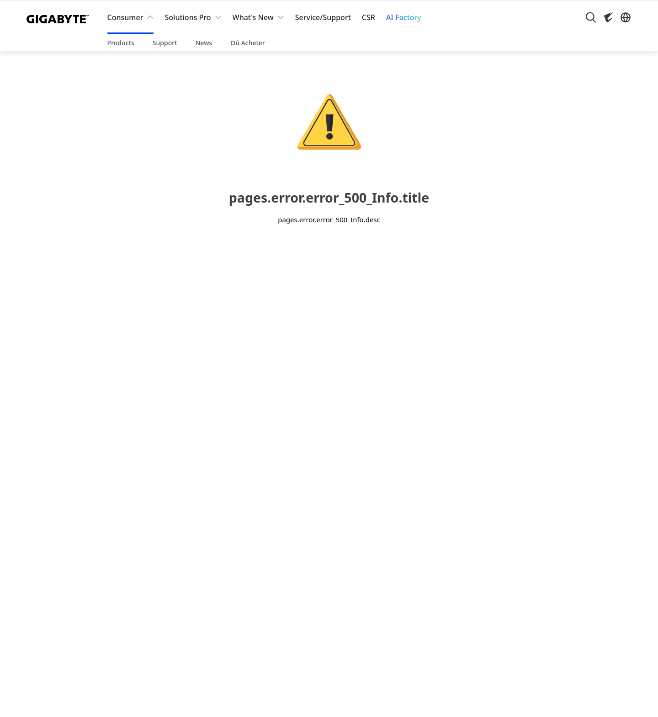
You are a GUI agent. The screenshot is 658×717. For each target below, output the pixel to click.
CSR (368, 17)
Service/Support (323, 17)
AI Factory (403, 17)
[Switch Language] (625, 17)
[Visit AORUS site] (608, 17)
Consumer (125, 17)
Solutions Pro (187, 17)
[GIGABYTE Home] (60, 17)
